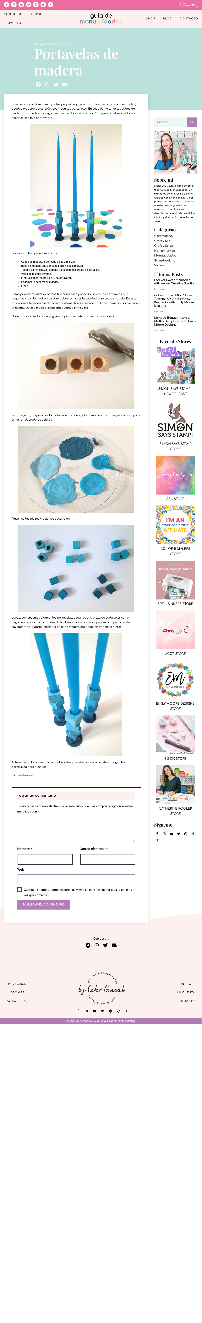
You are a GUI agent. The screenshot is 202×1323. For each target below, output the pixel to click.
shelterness (25, 775)
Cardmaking (163, 235)
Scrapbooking (165, 260)
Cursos (38, 14)
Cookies (19, 992)
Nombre (24, 848)
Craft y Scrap (164, 245)
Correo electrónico (95, 848)
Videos (159, 265)
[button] (38, 84)
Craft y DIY (162, 240)
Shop (150, 18)
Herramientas (164, 250)
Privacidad (19, 983)
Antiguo (40, 44)
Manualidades (58, 44)
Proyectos (14, 23)
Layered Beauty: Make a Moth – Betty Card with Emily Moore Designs (175, 321)
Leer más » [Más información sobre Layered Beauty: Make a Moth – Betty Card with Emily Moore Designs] (160, 329)
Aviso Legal (19, 1000)
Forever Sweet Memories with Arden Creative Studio (174, 281)
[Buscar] (192, 122)
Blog (167, 18)
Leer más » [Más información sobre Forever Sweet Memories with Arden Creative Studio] (160, 288)
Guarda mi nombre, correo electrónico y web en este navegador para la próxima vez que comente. (78, 892)
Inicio (184, 983)
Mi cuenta (184, 992)
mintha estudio (126, 1020)
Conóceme (14, 14)
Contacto (189, 18)
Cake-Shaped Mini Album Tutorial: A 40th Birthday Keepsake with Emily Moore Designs (174, 300)
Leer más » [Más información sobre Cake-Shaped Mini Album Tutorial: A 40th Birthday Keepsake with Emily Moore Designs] (160, 311)
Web (20, 869)
